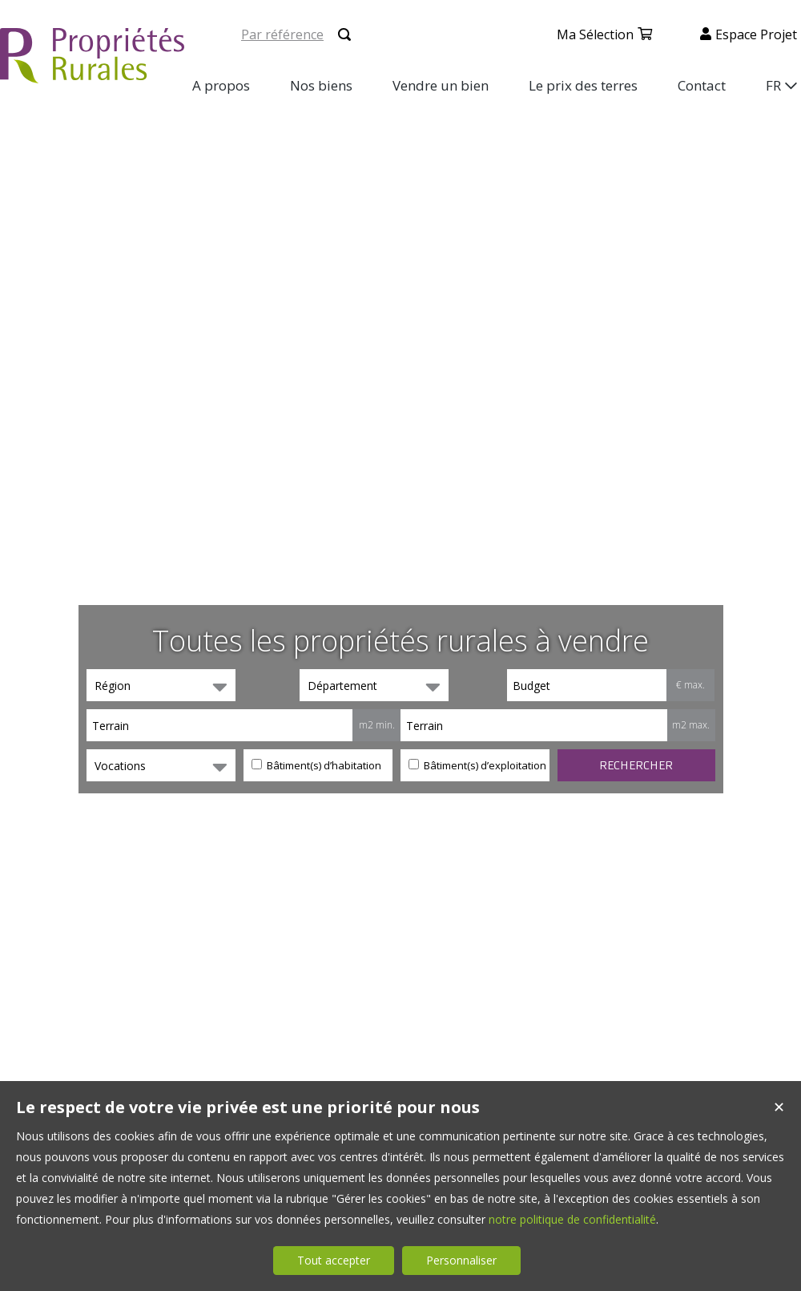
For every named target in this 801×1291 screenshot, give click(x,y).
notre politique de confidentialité (572, 1219)
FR (773, 85)
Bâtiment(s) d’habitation (316, 765)
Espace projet (756, 34)
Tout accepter (333, 1260)
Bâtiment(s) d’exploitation (477, 765)
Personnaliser (461, 1260)
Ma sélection (595, 34)
